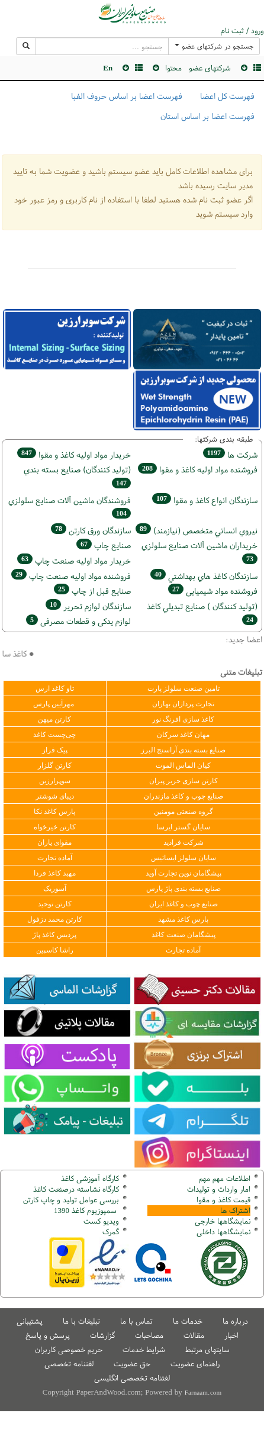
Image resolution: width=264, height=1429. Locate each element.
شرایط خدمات (144, 1349)
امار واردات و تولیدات (218, 1189)
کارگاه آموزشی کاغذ (90, 1178)
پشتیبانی (30, 1321)
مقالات (193, 1335)
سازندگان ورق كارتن (91, 530)
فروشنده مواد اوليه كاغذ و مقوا (197, 469)
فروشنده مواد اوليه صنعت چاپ (71, 575)
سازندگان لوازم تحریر (88, 606)
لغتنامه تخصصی (69, 1363)
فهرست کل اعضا (227, 96)
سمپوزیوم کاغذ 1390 (86, 1210)
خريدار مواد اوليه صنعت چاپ (74, 560)
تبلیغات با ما (81, 1321)
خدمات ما (187, 1321)
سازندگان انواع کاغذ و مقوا (204, 500)
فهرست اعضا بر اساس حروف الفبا (126, 96)
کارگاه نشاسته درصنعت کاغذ (75, 1189)
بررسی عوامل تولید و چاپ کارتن (71, 1199)
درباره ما (235, 1321)
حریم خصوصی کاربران (68, 1349)
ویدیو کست (101, 1221)
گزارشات (102, 1335)
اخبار (231, 1335)
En (107, 67)
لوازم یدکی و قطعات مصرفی (78, 620)
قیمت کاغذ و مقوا (223, 1199)
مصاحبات (149, 1335)
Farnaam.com (203, 1392)
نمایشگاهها (222, 1221)
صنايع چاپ (103, 545)
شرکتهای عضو (210, 67)
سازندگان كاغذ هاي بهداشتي (203, 575)
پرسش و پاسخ (47, 1335)
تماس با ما (136, 1321)
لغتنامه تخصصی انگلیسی (132, 1377)
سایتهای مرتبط (207, 1349)
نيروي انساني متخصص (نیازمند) (196, 530)
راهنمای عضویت (195, 1363)
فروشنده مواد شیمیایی (212, 590)
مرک (109, 1231)
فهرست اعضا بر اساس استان (207, 116)
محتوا (173, 67)
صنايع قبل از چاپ (92, 590)
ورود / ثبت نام (242, 30)
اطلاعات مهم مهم (224, 1178)
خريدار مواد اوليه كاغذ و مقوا (74, 454)
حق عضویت (132, 1363)
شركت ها (230, 454)
